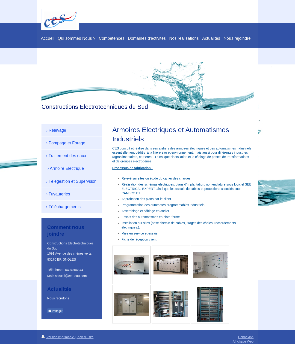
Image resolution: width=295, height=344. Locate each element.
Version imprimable (58, 337)
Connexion (246, 337)
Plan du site (85, 337)
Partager (55, 311)
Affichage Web (243, 341)
